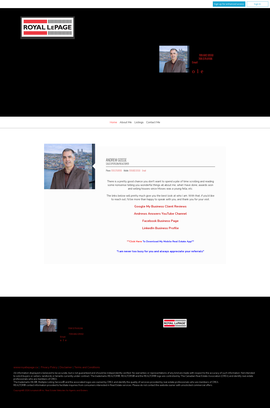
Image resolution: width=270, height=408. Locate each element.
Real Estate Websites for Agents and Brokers (66, 390)
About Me (126, 122)
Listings (139, 122)
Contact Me (153, 122)
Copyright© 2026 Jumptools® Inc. (29, 390)
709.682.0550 (206, 55)
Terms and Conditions (87, 367)
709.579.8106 (205, 59)
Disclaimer (66, 367)
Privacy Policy (49, 367)
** (160, 241)
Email (195, 62)
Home (113, 122)
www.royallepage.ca (25, 367)
